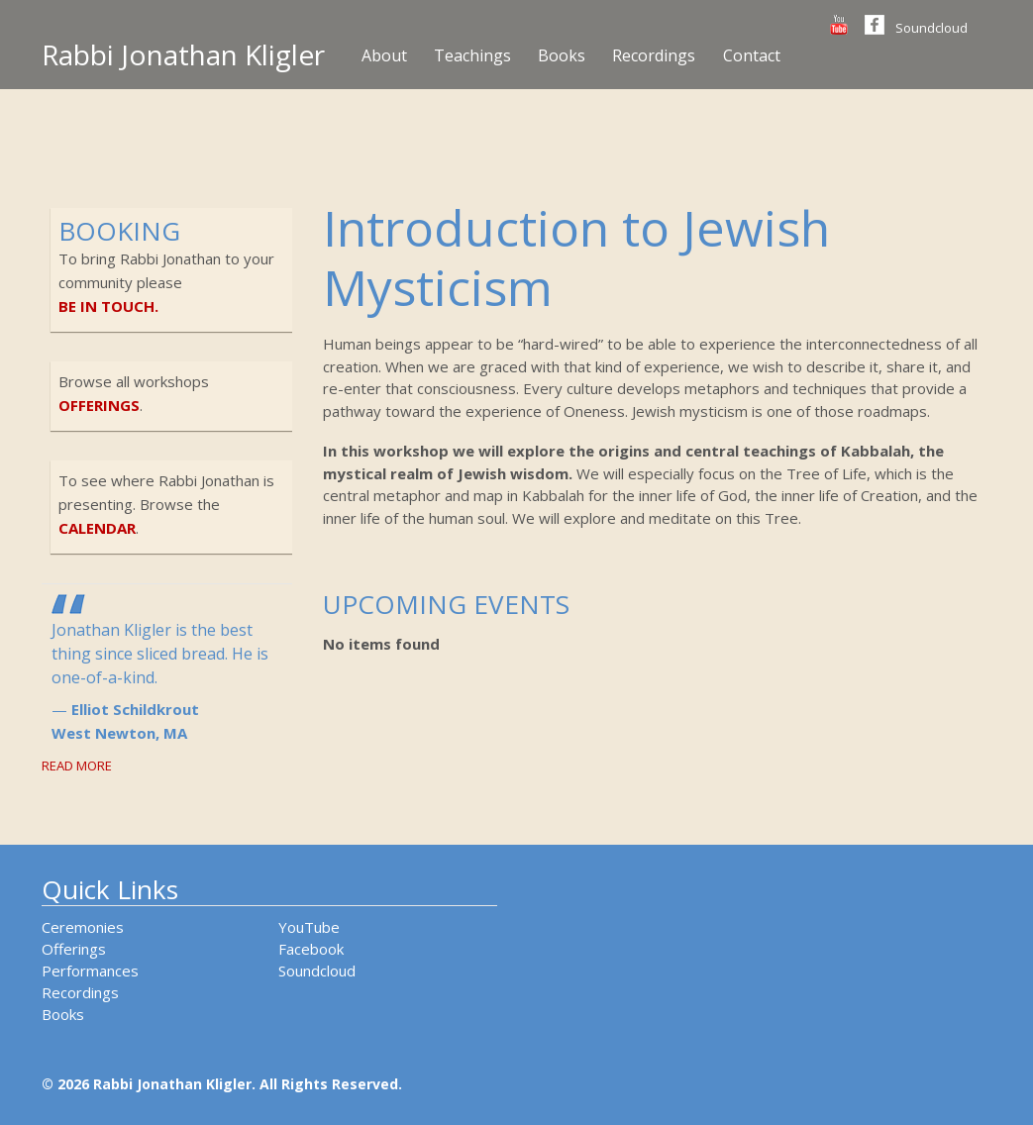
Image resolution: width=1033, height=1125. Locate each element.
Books (561, 55)
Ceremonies (83, 927)
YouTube (309, 927)
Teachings (472, 55)
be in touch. (108, 306)
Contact (751, 55)
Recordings (653, 55)
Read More (77, 765)
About (384, 55)
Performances (90, 970)
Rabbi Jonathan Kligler (183, 54)
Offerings (74, 949)
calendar (97, 528)
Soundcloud (931, 28)
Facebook (311, 949)
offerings (99, 405)
